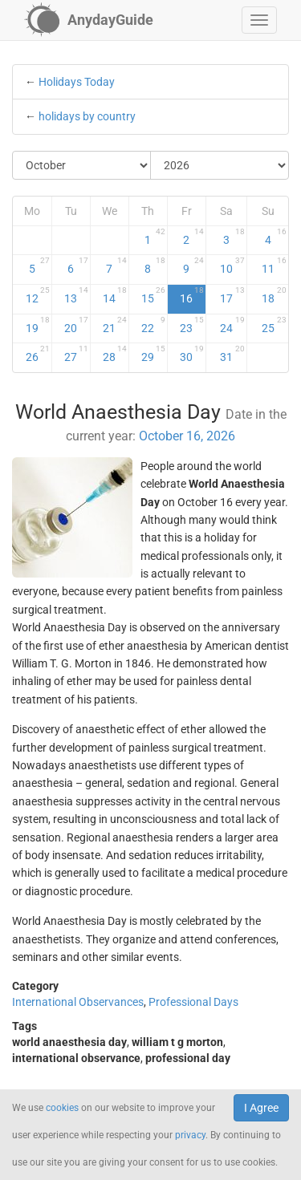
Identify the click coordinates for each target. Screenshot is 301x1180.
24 (232, 325)
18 (274, 295)
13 (76, 295)
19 (38, 325)
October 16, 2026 (187, 436)
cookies (62, 1107)
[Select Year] (219, 165)
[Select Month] (82, 165)
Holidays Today (77, 81)
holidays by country (87, 116)
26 (38, 353)
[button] (259, 20)
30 (192, 353)
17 (232, 295)
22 (153, 325)
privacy (190, 1135)
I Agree (261, 1107)
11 (274, 265)
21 (115, 325)
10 (232, 265)
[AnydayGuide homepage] (88, 20)
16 (192, 295)
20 (76, 325)
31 (232, 353)
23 (192, 325)
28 (115, 353)
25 (274, 325)
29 (153, 353)
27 (76, 353)
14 (115, 295)
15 (153, 295)
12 (38, 295)
